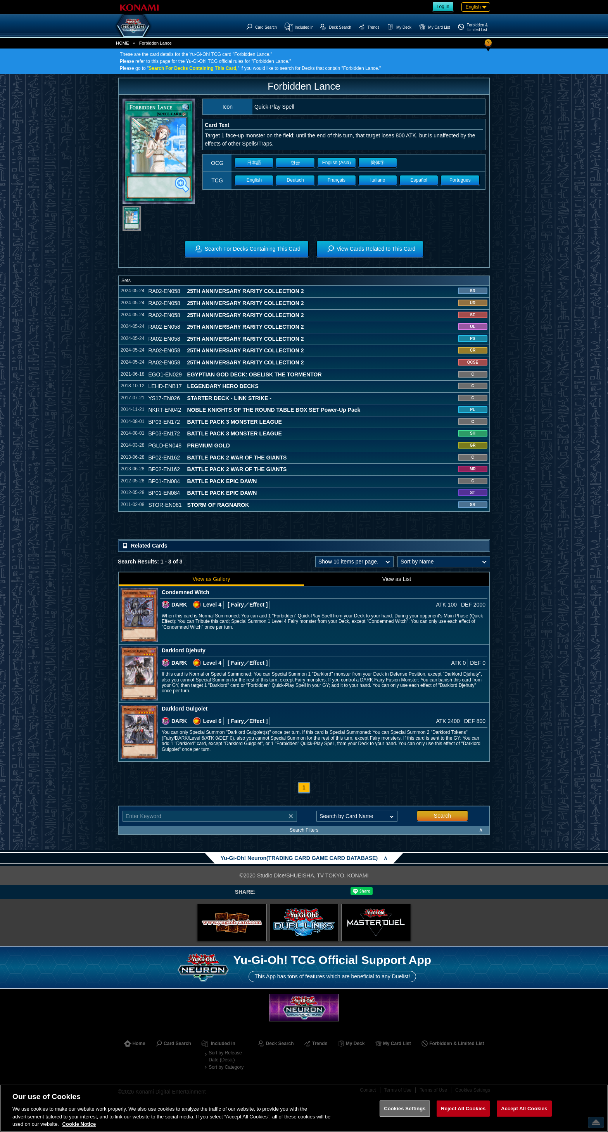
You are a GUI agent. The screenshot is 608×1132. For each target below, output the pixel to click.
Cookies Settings (405, 1108)
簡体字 (378, 162)
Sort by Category (226, 1067)
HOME (122, 43)
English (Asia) (336, 162)
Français (336, 180)
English (254, 180)
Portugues (460, 180)
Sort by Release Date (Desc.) (225, 1056)
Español (419, 180)
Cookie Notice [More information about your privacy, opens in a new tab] (79, 1124)
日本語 (254, 162)
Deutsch (295, 180)
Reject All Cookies (463, 1108)
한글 (295, 162)
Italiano (377, 180)
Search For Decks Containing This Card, (193, 68)
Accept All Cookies (524, 1108)
